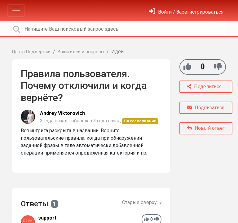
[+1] (187, 66)
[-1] (218, 66)
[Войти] (186, 12)
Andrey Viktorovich (62, 113)
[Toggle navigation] (16, 10)
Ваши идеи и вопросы (81, 52)
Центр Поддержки (31, 52)
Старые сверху (140, 202)
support (47, 218)
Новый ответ (206, 128)
